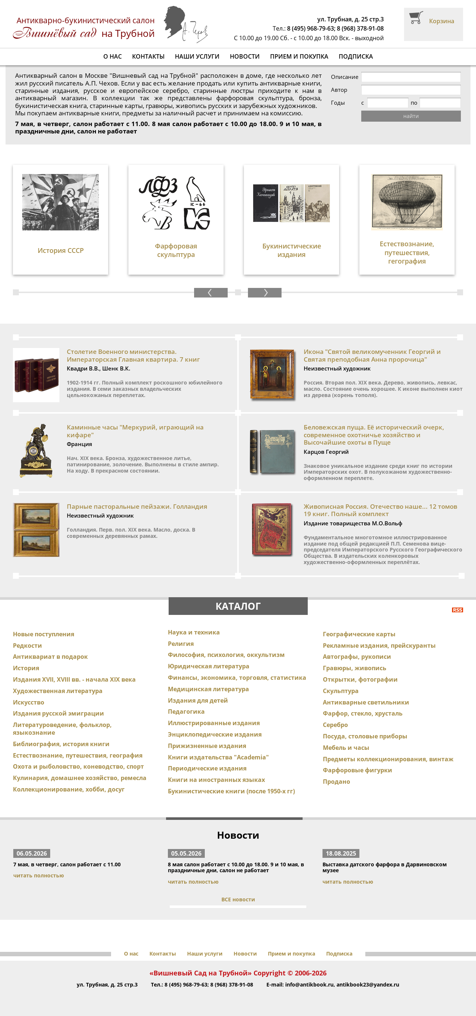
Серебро (335, 725)
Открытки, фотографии (360, 679)
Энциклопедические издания (215, 734)
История (26, 668)
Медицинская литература (208, 689)
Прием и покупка (299, 56)
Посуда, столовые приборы (365, 736)
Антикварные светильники (366, 702)
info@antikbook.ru (309, 984)
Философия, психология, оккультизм (226, 655)
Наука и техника (194, 632)
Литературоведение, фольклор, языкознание (62, 729)
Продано (336, 781)
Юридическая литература (208, 666)
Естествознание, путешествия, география (77, 755)
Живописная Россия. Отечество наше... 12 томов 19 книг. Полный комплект (380, 510)
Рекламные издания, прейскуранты (379, 645)
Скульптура (341, 691)
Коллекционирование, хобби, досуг (69, 789)
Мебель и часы (346, 748)
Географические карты (359, 634)
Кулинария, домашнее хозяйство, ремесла (79, 778)
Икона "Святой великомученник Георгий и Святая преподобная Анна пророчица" (372, 355)
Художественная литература (58, 691)
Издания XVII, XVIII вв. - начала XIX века (74, 679)
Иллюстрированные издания (214, 723)
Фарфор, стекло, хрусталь (363, 713)
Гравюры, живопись (354, 668)
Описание (344, 76)
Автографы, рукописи (357, 657)
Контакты (148, 56)
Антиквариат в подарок (50, 657)
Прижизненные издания (207, 746)
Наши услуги (197, 56)
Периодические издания (207, 768)
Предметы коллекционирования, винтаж (388, 759)
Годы (338, 102)
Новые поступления (43, 634)
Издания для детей (198, 700)
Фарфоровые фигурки (357, 770)
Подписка (356, 56)
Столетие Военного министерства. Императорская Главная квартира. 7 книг (133, 355)
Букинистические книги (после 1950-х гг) (231, 791)
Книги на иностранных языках (216, 780)
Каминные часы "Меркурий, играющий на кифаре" (135, 431)
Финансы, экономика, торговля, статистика (237, 678)
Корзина (441, 21)
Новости (245, 56)
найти (411, 115)
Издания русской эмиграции (58, 713)
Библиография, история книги (61, 744)
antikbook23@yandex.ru (368, 984)
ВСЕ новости (238, 899)
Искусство (28, 702)
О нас (112, 56)
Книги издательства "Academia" (218, 757)
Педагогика (186, 711)
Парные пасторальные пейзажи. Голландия (137, 506)
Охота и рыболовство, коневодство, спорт (78, 766)
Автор (339, 89)
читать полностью (38, 875)
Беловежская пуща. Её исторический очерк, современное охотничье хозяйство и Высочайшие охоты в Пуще (374, 434)
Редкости (27, 645)
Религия (181, 644)
